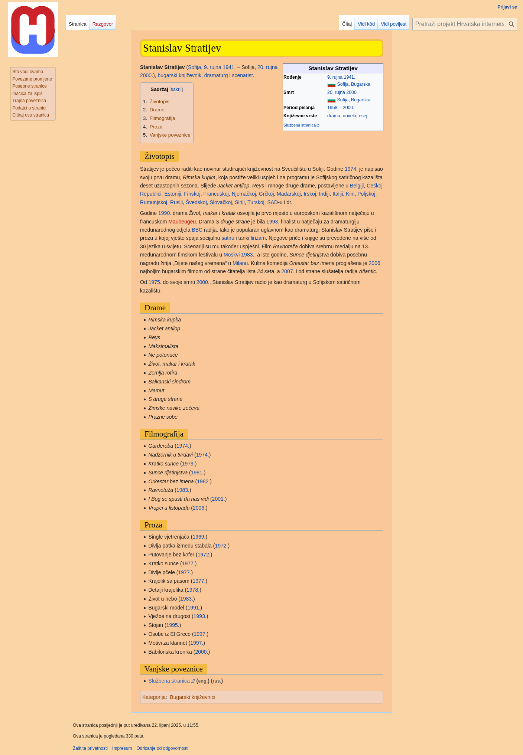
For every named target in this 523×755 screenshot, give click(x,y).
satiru (227, 238)
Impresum (122, 748)
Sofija (342, 84)
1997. (200, 634)
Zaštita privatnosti (90, 748)
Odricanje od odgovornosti (162, 748)
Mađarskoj (289, 194)
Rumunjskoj (153, 202)
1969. (198, 537)
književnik (190, 75)
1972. (221, 546)
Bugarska (360, 84)
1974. (351, 169)
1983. (247, 255)
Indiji (324, 194)
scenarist (242, 75)
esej (363, 115)
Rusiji (176, 202)
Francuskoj (215, 194)
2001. (218, 499)
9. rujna (334, 77)
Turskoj (255, 202)
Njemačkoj (244, 194)
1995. (172, 625)
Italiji (337, 194)
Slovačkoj (221, 202)
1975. (155, 282)
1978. (192, 590)
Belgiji (357, 186)
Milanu (240, 263)
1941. (349, 77)
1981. (197, 472)
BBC (197, 230)
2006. (375, 263)
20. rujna (336, 92)
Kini (350, 194)
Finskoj (192, 194)
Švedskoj (196, 202)
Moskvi (232, 255)
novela (349, 115)
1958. (333, 107)
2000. (352, 92)
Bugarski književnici (192, 697)
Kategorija (154, 697)
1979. (188, 464)
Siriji (239, 202)
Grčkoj (266, 194)
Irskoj (309, 194)
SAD (272, 202)
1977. (188, 563)
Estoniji (172, 194)
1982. (203, 481)
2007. (288, 271)
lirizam (258, 238)
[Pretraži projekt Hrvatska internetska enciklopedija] (464, 24)
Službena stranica (299, 125)
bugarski (168, 75)
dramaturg (216, 75)
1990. (164, 213)
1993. (272, 222)
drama (333, 115)
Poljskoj (366, 194)
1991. (193, 608)
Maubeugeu (182, 222)
